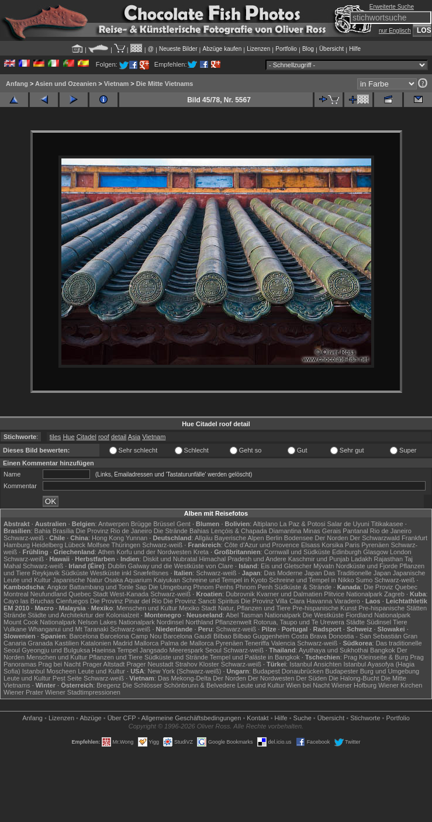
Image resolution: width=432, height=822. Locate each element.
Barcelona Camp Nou (130, 636)
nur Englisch (395, 30)
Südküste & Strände (302, 586)
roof (103, 436)
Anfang (17, 83)
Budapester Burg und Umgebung (372, 671)
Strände (15, 615)
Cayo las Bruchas (29, 601)
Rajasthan (388, 558)
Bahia (42, 530)
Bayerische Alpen (239, 537)
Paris (352, 544)
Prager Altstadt (103, 664)
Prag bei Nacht (59, 664)
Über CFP (122, 717)
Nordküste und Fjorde (367, 565)
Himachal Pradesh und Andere (242, 558)
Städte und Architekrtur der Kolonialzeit (83, 615)
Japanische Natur (78, 579)
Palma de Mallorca (187, 643)
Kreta (201, 551)
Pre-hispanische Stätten (392, 608)
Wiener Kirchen (400, 685)
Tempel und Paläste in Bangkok (255, 657)
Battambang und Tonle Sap (108, 586)
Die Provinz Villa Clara (273, 601)
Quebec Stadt (88, 593)
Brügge (141, 523)
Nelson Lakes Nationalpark (116, 622)
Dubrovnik (240, 593)
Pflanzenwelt (233, 622)
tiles (55, 436)
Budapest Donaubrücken (288, 671)
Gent (184, 523)
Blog (308, 49)
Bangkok (382, 650)
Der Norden (331, 537)
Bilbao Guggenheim (261, 636)
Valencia (283, 643)
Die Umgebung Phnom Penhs (191, 586)
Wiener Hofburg (353, 685)
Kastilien (66, 643)
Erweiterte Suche (391, 7)
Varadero (347, 601)
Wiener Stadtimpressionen (82, 692)
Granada (40, 643)
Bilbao (222, 636)
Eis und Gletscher (286, 565)
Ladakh (361, 558)
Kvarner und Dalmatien (290, 593)
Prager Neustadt (149, 664)
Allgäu (204, 537)
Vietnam (116, 83)
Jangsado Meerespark (171, 650)
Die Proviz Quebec (390, 586)
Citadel (86, 436)
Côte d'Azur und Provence (261, 544)
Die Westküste (323, 615)
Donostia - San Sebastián (365, 636)
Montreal (16, 593)
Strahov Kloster (197, 664)
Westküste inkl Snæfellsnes (129, 572)
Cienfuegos (72, 601)
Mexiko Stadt (197, 608)
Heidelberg (47, 544)
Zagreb (394, 593)
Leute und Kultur (101, 671)
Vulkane (15, 629)
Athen (106, 551)
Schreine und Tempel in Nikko (311, 579)
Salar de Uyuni (348, 523)
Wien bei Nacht (308, 685)
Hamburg (17, 544)
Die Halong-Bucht (354, 678)
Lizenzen (258, 49)
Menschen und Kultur (146, 608)
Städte (355, 622)
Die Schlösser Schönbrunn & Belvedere (178, 685)
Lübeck (75, 544)
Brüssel (164, 523)
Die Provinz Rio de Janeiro (114, 530)
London (401, 551)
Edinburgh (346, 551)
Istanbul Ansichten (315, 664)
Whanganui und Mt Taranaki (68, 629)
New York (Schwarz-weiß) (184, 671)
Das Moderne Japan (293, 572)
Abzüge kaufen (222, 49)
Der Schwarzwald (375, 537)
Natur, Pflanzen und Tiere (254, 608)
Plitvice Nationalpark (353, 593)
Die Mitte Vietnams (164, 83)
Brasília (63, 530)
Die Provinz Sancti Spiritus (201, 601)
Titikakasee (387, 523)
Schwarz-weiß (24, 537)
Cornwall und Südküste (297, 551)
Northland (199, 622)
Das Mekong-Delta (184, 678)
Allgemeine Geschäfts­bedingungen (191, 717)
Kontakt (257, 717)
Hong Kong (108, 537)
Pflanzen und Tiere (116, 657)
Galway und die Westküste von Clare (180, 565)
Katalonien (96, 643)
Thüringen (126, 544)
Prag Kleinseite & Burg (376, 657)
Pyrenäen (375, 544)
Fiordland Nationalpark (377, 615)
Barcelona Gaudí (187, 636)
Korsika (332, 544)
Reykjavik (46, 572)
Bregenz (108, 685)
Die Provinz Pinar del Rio (125, 601)
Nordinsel (170, 622)
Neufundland (48, 593)
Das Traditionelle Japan (357, 572)
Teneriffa (257, 643)
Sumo (364, 579)
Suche (302, 717)
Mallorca (146, 643)
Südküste (74, 572)
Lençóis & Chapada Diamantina (256, 530)
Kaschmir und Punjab (319, 558)
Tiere (400, 622)
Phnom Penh (254, 586)
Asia (134, 436)
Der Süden (311, 678)
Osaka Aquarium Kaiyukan (142, 579)
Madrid (123, 643)
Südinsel (379, 622)
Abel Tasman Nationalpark (263, 615)
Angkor (57, 586)
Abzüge (90, 717)
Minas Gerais (322, 530)
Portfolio (286, 49)
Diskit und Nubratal (170, 558)
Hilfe (355, 49)
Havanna (319, 601)
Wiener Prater (23, 692)
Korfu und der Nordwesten (153, 551)
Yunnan (136, 537)
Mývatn (323, 565)
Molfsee (98, 544)
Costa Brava (309, 636)
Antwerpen (113, 523)
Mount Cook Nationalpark (40, 622)
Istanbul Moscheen (49, 671)
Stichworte (365, 717)
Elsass (310, 544)
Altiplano (265, 523)
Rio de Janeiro (391, 530)
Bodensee (298, 537)
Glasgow (375, 551)
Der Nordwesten (271, 678)
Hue (68, 436)
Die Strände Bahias (181, 530)
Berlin (274, 537)
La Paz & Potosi (302, 523)
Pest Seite (67, 678)
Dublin (117, 565)
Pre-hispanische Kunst (324, 608)
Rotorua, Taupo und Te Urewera (298, 622)
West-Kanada (129, 593)
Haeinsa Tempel (115, 650)
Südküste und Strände (176, 657)
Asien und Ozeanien (65, 83)
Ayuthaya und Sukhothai (333, 650)
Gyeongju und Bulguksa (56, 650)
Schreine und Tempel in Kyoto (224, 579)
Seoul (213, 650)
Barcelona (84, 636)
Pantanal (355, 530)
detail (118, 436)
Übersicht (331, 49)
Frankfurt (414, 537)
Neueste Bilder (178, 49)
